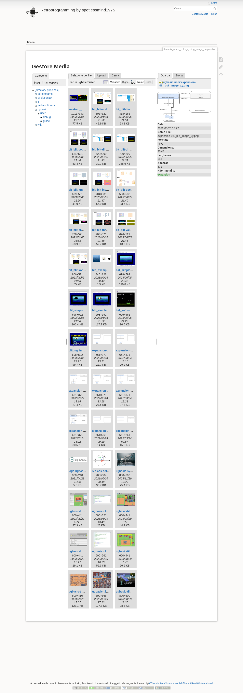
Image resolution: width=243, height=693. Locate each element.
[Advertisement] (121, 31)
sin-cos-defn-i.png (104, 471)
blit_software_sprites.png (132, 310)
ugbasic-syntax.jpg (128, 471)
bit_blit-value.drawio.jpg (131, 229)
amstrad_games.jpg (82, 109)
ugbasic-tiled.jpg (127, 591)
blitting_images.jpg (81, 350)
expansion (163, 174)
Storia (179, 75)
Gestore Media (200, 14)
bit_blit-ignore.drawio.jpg (85, 189)
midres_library (46, 105)
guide (46, 121)
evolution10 (44, 97)
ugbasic (42, 109)
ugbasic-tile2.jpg (79, 511)
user (43, 113)
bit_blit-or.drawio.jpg (82, 229)
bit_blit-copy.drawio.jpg (84, 149)
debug (47, 117)
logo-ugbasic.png (80, 471)
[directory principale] (47, 90)
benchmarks (44, 93)
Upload (101, 75)
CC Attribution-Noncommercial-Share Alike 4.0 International (181, 683)
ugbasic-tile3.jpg (103, 511)
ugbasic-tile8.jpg (79, 591)
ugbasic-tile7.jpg (127, 551)
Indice (214, 14)
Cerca (215, 8)
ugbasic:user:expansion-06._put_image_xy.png (177, 84)
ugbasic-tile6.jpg (103, 551)
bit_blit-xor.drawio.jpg (83, 270)
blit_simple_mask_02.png (85, 310)
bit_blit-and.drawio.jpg (107, 109)
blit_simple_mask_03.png (109, 310)
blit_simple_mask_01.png (132, 270)
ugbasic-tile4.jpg (127, 511)
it (38, 101)
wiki (39, 124)
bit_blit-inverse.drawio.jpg (109, 189)
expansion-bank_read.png (109, 430)
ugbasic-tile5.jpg (79, 551)
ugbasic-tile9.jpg (103, 591)
